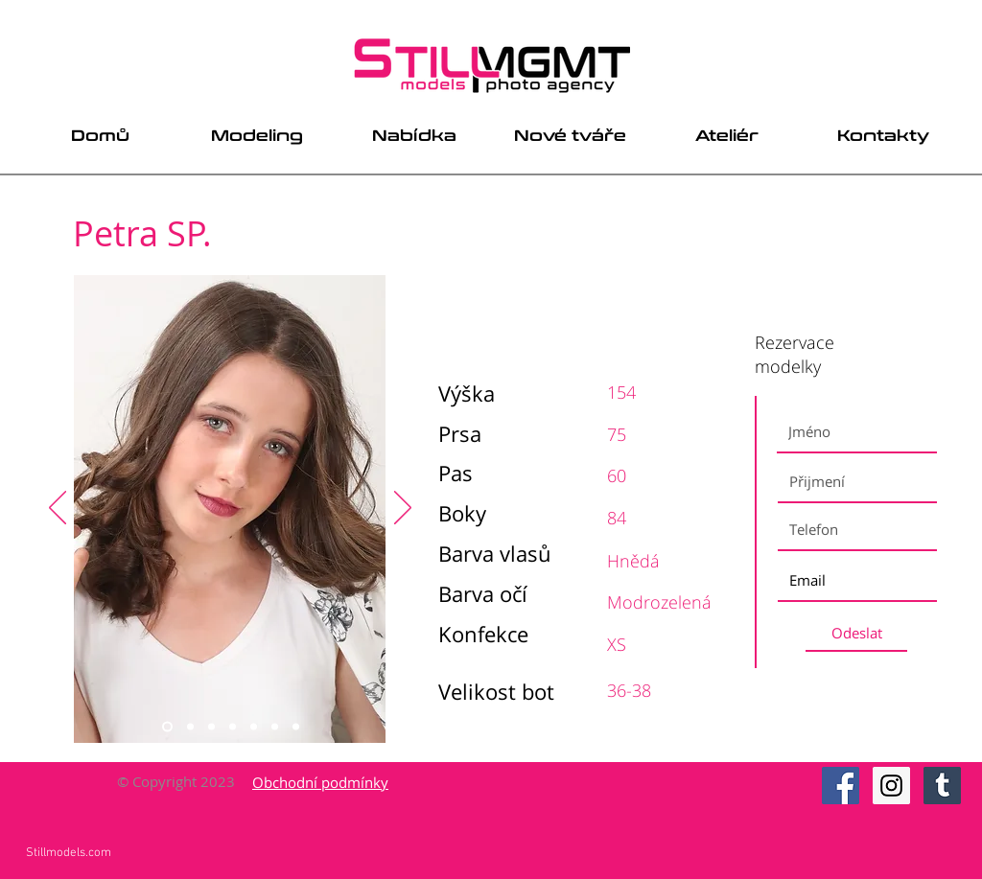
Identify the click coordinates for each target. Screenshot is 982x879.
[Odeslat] (856, 633)
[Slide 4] (232, 727)
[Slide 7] (295, 727)
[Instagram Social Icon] (891, 785)
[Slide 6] (274, 727)
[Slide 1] (167, 727)
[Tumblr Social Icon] (942, 785)
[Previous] (57, 509)
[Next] (402, 509)
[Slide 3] (211, 727)
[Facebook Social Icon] (840, 785)
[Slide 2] (190, 727)
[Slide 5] (253, 727)
